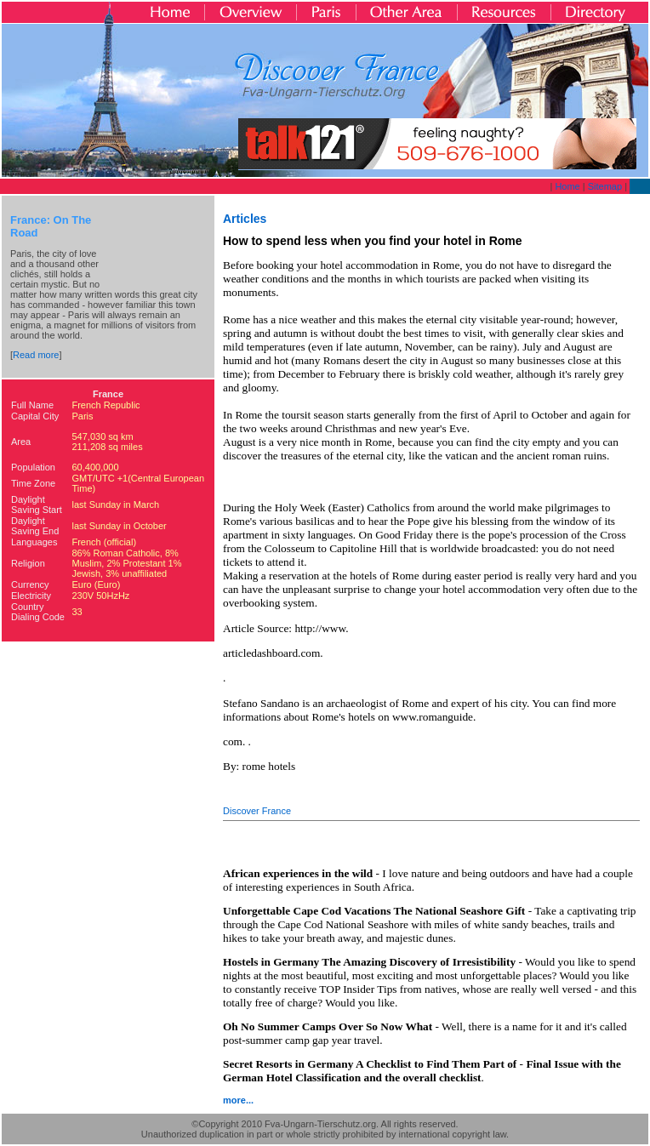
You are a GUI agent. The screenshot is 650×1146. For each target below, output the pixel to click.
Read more (36, 355)
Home (567, 186)
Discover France (257, 811)
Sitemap (605, 186)
